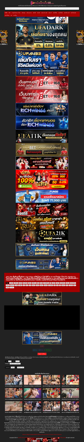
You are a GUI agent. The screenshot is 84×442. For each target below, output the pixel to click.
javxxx (33, 285)
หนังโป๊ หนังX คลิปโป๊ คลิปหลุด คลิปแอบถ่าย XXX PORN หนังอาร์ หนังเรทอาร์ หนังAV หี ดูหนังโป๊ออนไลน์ (42, 437)
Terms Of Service (58, 434)
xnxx (27, 285)
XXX (9, 12)
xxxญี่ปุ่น (20, 285)
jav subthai (50, 285)
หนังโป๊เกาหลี (66, 12)
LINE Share (48, 350)
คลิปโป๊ (34, 12)
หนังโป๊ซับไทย (17, 363)
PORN (6, 12)
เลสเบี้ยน (15, 15)
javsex (37, 285)
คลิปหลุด (23, 12)
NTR (67, 285)
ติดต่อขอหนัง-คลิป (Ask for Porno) (45, 434)
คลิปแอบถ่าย (29, 12)
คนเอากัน (12, 285)
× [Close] (58, 437)
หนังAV (38, 12)
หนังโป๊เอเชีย (73, 12)
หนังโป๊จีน (55, 12)
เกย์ (11, 15)
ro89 (30, 285)
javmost (45, 285)
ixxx (57, 285)
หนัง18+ (7, 285)
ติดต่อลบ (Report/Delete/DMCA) (30, 434)
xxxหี (16, 285)
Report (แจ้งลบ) (42, 354)
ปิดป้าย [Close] (4, 44)
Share (35, 350)
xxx (23, 285)
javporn (41, 285)
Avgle (7, 287)
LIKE (42, 346)
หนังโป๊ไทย (7, 15)
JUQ (74, 285)
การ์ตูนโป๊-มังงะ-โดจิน (16, 12)
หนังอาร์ (50, 12)
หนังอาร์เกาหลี (44, 12)
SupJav (63, 285)
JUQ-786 (70, 285)
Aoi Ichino (11, 287)
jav (54, 285)
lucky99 (12, 367)
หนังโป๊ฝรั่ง (60, 12)
